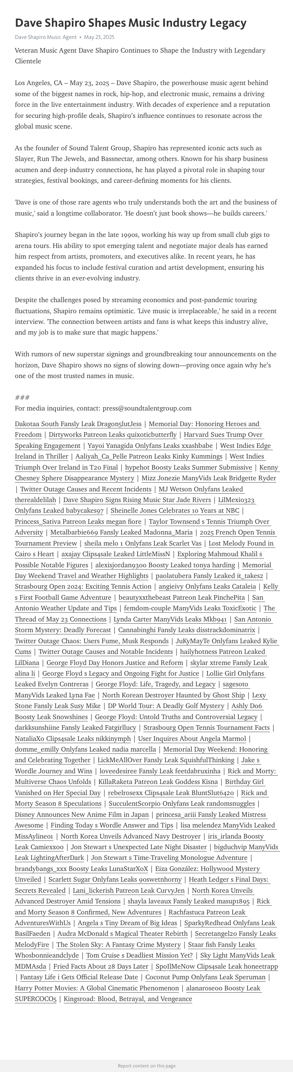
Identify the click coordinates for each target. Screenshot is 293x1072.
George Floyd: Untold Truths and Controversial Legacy (176, 717)
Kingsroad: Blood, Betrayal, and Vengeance (128, 999)
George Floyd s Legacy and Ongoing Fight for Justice (120, 673)
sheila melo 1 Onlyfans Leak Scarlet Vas (142, 543)
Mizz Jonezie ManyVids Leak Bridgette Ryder (209, 478)
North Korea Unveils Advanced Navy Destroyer (131, 836)
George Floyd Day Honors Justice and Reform (115, 662)
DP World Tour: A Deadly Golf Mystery (166, 706)
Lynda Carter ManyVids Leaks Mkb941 (170, 619)
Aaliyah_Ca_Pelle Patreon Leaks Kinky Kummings (149, 456)
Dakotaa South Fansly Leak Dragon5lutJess (78, 424)
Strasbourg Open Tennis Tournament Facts (206, 727)
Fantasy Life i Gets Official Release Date (79, 977)
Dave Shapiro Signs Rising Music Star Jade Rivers (137, 500)
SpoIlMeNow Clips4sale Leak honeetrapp (217, 966)
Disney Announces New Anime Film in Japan (82, 814)
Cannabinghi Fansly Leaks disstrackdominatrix (186, 630)
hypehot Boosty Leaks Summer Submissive (188, 467)
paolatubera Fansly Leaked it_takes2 (209, 575)
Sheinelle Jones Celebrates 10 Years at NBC (175, 510)
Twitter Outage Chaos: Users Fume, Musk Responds (92, 641)
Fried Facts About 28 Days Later (100, 966)
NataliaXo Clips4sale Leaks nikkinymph (73, 738)
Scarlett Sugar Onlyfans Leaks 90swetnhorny (115, 879)
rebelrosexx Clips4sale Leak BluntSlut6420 (171, 793)
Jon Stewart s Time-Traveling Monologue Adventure (169, 857)
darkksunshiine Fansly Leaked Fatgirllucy (75, 727)
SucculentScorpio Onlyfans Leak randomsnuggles (182, 803)
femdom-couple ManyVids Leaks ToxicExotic (190, 608)
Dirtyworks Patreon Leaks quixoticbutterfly (113, 434)
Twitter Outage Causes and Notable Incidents (106, 651)
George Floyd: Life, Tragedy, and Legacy (156, 684)
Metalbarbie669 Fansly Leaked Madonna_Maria (121, 532)
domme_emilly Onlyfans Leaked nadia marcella (85, 749)
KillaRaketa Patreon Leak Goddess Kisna (158, 781)
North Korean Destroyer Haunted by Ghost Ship (173, 695)
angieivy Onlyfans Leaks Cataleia (207, 586)
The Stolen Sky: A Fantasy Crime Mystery (118, 944)
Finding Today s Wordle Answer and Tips (112, 825)
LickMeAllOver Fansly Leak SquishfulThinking (166, 760)
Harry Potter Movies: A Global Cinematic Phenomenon (97, 988)
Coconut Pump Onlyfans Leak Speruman (205, 977)
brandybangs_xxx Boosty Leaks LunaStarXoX (81, 868)
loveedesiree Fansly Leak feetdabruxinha (160, 771)
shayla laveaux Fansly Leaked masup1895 (189, 901)
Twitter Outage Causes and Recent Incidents (85, 489)
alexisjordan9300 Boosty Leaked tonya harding (165, 565)
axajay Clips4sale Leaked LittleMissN (115, 554)
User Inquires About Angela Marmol (192, 738)
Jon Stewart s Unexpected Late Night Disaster (139, 847)
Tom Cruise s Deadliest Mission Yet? (139, 955)
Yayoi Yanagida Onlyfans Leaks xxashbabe (150, 445)
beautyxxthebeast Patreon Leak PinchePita (182, 597)
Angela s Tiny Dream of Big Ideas (127, 923)
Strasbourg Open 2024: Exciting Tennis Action (83, 586)
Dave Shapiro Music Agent (46, 37)
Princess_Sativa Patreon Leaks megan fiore (78, 521)
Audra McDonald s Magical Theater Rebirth (123, 933)
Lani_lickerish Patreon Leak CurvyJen (129, 890)
